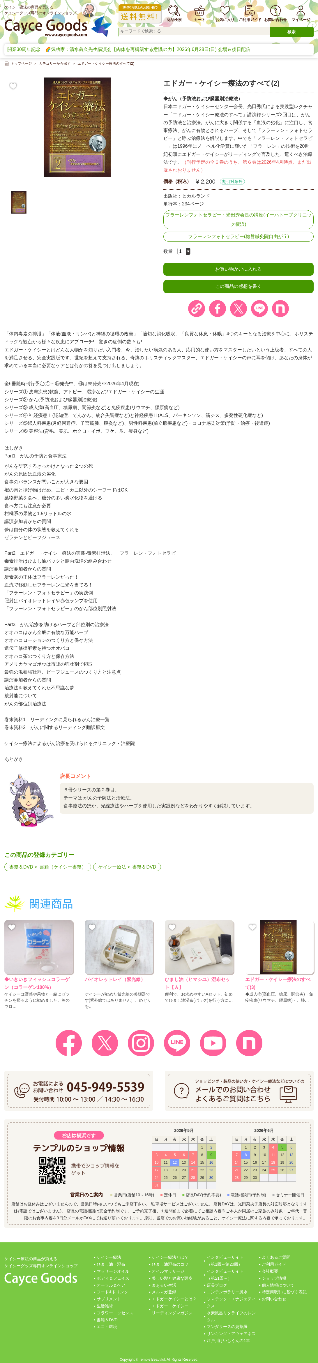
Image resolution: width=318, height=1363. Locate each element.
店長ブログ (217, 1285)
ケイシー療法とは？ (170, 1257)
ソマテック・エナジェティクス (231, 1302)
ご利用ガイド (274, 1264)
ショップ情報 (274, 1278)
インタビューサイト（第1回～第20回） (225, 1261)
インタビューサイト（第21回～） (225, 1275)
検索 (291, 31)
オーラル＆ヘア (111, 1285)
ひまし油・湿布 (111, 1264)
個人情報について (278, 1285)
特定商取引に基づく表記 (284, 1292)
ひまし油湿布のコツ (170, 1264)
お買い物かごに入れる (238, 269)
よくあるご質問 (276, 1257)
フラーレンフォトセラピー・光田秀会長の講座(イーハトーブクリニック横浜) (238, 219)
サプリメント (109, 1299)
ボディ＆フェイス (113, 1278)
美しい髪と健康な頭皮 (172, 1278)
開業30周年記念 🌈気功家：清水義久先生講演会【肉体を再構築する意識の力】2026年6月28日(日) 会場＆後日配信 (128, 49)
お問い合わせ (274, 1299)
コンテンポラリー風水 (227, 1292)
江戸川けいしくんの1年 (228, 1340)
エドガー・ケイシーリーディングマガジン (172, 1309)
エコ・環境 (107, 1326)
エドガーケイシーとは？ (174, 1299)
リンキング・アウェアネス (231, 1333)
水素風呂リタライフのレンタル (231, 1316)
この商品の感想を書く (238, 286)
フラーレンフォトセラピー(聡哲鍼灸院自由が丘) (238, 236)
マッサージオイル (113, 1271)
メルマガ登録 (164, 1292)
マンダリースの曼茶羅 (227, 1326)
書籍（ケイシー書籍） (63, 866)
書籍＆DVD (21, 866)
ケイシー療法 (112, 866)
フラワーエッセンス (115, 1313)
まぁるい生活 (164, 1285)
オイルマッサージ (168, 1271)
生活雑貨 (105, 1306)
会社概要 (270, 1271)
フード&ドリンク (112, 1292)
